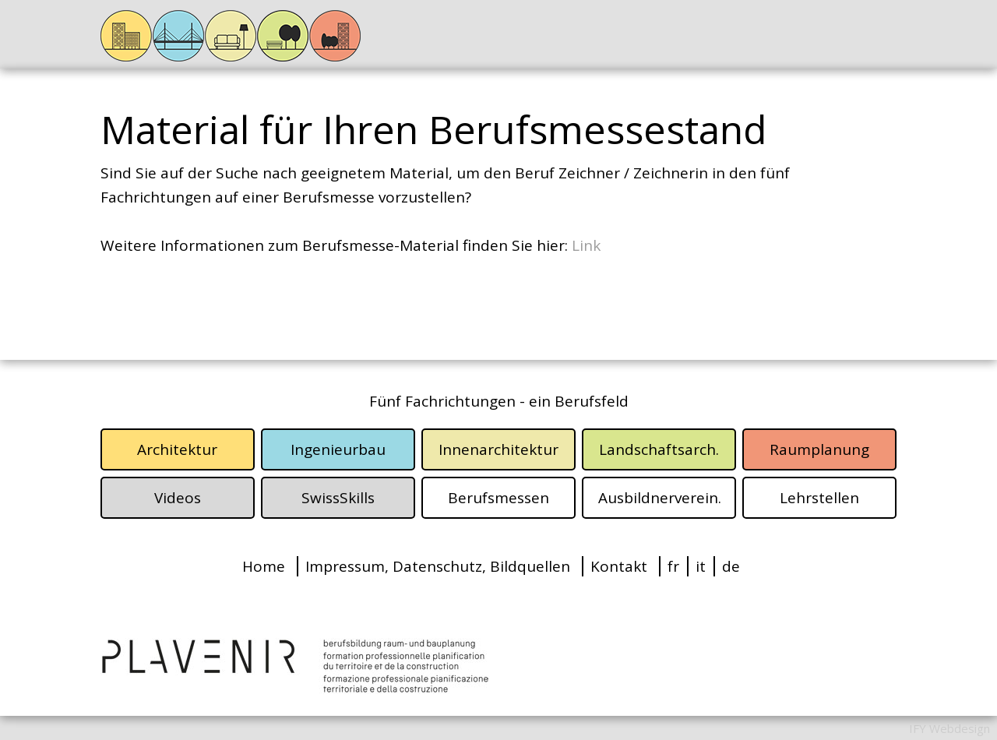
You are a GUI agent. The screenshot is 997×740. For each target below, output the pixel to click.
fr (673, 566)
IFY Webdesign (949, 728)
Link (586, 245)
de (731, 566)
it (701, 566)
